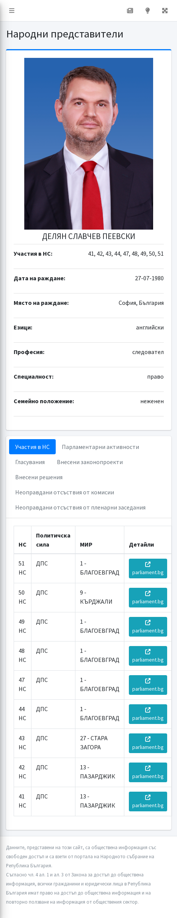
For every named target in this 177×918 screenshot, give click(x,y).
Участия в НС (32, 446)
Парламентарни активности (100, 446)
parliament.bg (148, 569)
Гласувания (30, 462)
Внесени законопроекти (90, 462)
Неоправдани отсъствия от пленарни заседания (80, 507)
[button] (11, 10)
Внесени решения (39, 477)
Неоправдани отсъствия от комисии (64, 492)
